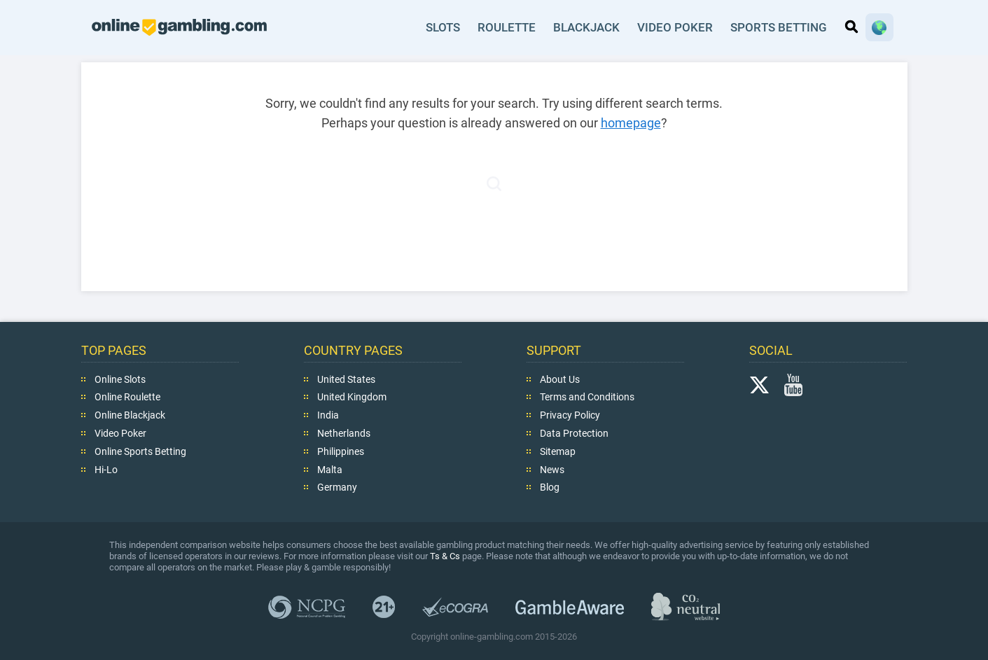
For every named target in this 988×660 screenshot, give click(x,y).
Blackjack (588, 27)
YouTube (793, 384)
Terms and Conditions (587, 396)
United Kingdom (352, 396)
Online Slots (120, 378)
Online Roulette (127, 396)
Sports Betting (778, 27)
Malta (329, 469)
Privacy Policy (570, 415)
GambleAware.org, (569, 606)
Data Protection (574, 433)
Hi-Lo (106, 469)
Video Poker (676, 27)
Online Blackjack (130, 415)
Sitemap (558, 451)
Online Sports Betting (140, 451)
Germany (337, 487)
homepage (631, 122)
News (552, 469)
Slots (443, 27)
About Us (560, 378)
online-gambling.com (179, 27)
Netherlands (343, 433)
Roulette (508, 27)
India (328, 415)
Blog (549, 487)
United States (346, 378)
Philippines (340, 451)
